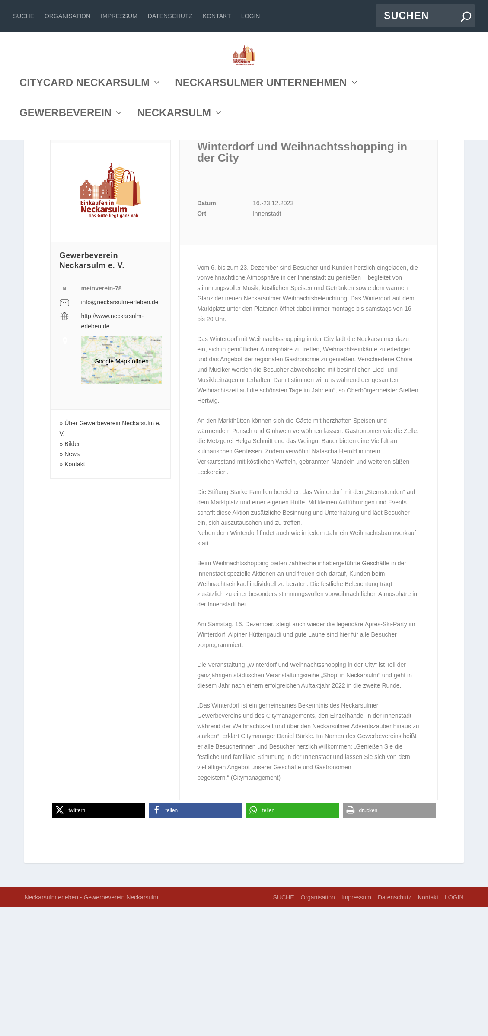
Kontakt (217, 16)
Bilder (72, 572)
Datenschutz (170, 16)
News (72, 582)
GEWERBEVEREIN (65, 196)
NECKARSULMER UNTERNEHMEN (261, 165)
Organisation (67, 16)
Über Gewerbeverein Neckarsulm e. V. (109, 557)
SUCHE (23, 16)
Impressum (119, 16)
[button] (98, 939)
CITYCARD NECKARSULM (84, 165)
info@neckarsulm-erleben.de (119, 430)
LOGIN (250, 16)
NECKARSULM (174, 196)
